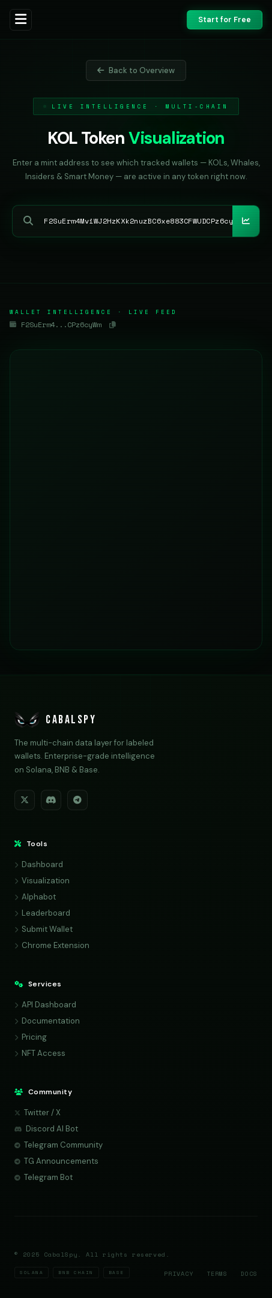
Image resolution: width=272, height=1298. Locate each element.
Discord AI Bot (46, 1129)
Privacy (178, 1273)
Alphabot (35, 897)
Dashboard (38, 864)
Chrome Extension (51, 945)
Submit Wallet (43, 929)
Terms (217, 1273)
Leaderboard (42, 913)
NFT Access (39, 1053)
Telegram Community (58, 1145)
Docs (249, 1273)
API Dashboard (45, 1005)
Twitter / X (37, 1112)
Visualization (42, 881)
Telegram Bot (43, 1177)
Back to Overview (136, 70)
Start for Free (224, 20)
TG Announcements (56, 1161)
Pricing (30, 1037)
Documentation (47, 1021)
